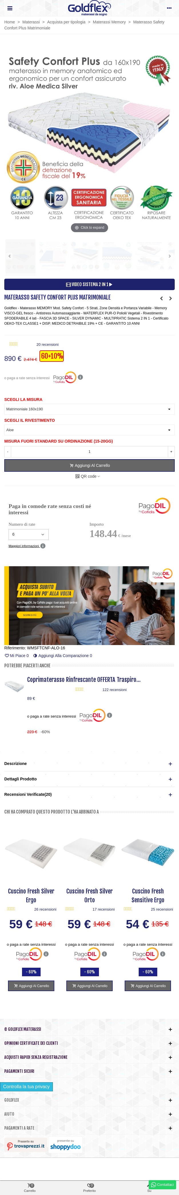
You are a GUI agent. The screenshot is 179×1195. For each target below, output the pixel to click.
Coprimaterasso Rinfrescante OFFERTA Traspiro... (84, 679)
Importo (97, 524)
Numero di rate (22, 524)
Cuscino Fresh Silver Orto (89, 895)
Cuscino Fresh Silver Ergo (31, 895)
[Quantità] (89, 451)
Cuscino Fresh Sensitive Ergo (148, 895)
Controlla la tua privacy (26, 1086)
